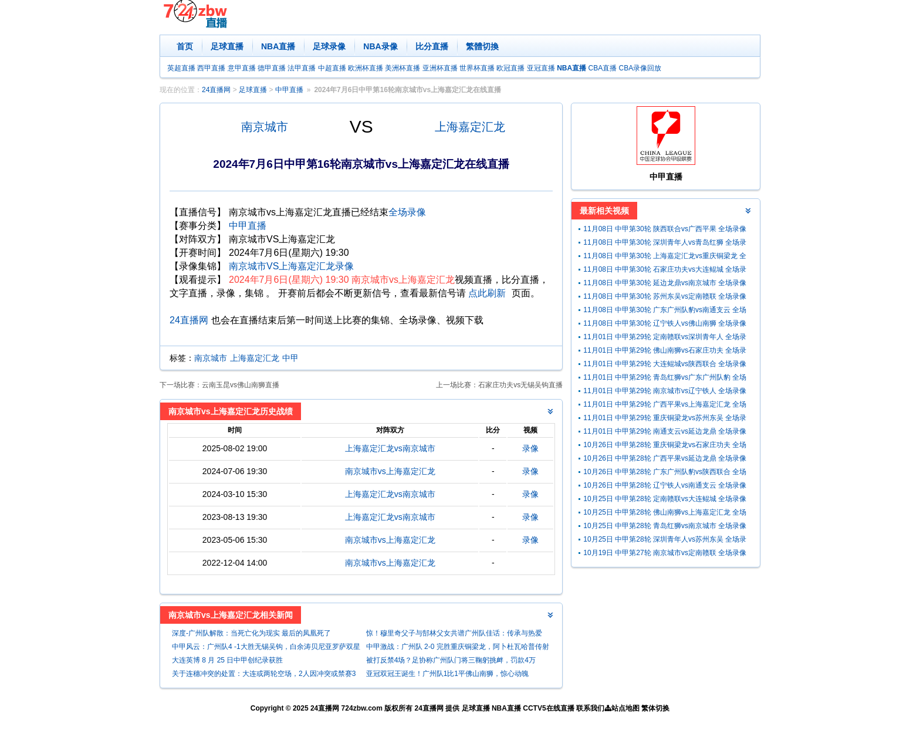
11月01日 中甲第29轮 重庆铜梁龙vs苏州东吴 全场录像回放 (664, 419)
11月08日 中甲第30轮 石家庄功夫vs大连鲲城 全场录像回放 (664, 270)
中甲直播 (289, 90)
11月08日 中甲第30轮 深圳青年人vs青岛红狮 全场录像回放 (664, 243)
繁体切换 (655, 708)
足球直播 (227, 46)
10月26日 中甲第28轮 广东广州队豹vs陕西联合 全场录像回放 (664, 473)
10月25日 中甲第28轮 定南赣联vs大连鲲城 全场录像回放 (664, 500)
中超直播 (332, 68)
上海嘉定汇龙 (470, 126)
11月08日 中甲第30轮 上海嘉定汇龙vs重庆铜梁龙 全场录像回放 (664, 257)
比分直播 (431, 46)
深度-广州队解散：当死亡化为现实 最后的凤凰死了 (251, 633)
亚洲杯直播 (440, 68)
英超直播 (181, 68)
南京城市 (264, 126)
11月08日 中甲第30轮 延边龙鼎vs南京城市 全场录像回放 (664, 284)
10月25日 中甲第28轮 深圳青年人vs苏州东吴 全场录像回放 (664, 540)
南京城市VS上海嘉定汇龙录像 (291, 266)
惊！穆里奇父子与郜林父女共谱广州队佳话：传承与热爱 (454, 633)
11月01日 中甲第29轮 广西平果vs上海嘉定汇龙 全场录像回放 (664, 405)
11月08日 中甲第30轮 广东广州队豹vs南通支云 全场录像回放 (664, 311)
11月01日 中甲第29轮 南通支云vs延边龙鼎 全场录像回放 (664, 432)
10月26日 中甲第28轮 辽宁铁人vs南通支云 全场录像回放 (664, 486)
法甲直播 (302, 68)
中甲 (290, 358)
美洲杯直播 (402, 68)
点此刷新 (487, 293)
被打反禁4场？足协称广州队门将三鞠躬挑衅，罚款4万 (451, 660)
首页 (185, 46)
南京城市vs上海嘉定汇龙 (390, 471)
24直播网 (216, 90)
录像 (530, 448)
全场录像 (407, 212)
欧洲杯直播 (365, 68)
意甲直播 (242, 68)
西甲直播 (211, 68)
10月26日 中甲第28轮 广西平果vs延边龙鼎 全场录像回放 (664, 459)
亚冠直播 (541, 68)
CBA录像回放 (640, 68)
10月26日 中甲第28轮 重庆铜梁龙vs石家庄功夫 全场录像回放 (664, 446)
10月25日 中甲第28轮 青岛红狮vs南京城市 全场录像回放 (664, 527)
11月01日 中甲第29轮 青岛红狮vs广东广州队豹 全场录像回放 (664, 378)
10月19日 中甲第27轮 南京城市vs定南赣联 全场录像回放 (664, 554)
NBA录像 (380, 46)
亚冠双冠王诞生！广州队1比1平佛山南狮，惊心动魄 (447, 674)
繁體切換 (482, 46)
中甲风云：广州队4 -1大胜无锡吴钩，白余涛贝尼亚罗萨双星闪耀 (266, 648)
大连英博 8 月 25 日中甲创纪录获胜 (227, 660)
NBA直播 (278, 46)
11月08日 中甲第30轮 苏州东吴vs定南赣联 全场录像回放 (664, 297)
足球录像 (329, 46)
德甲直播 (272, 68)
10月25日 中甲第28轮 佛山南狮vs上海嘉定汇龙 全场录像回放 (664, 513)
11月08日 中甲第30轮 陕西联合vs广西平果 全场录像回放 (664, 230)
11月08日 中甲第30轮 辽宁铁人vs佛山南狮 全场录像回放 (664, 324)
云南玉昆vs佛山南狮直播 (240, 385)
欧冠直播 (510, 68)
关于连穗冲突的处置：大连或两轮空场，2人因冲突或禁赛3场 (264, 675)
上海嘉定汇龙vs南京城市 (390, 448)
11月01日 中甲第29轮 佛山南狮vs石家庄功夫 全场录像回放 (664, 351)
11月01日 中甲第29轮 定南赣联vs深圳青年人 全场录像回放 (664, 338)
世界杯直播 (477, 68)
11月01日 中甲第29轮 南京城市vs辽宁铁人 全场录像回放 (664, 392)
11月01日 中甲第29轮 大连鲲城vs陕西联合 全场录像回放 (664, 365)
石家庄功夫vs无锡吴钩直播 (520, 385)
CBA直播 (602, 68)
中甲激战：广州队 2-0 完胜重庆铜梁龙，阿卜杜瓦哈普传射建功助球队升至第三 (457, 648)
